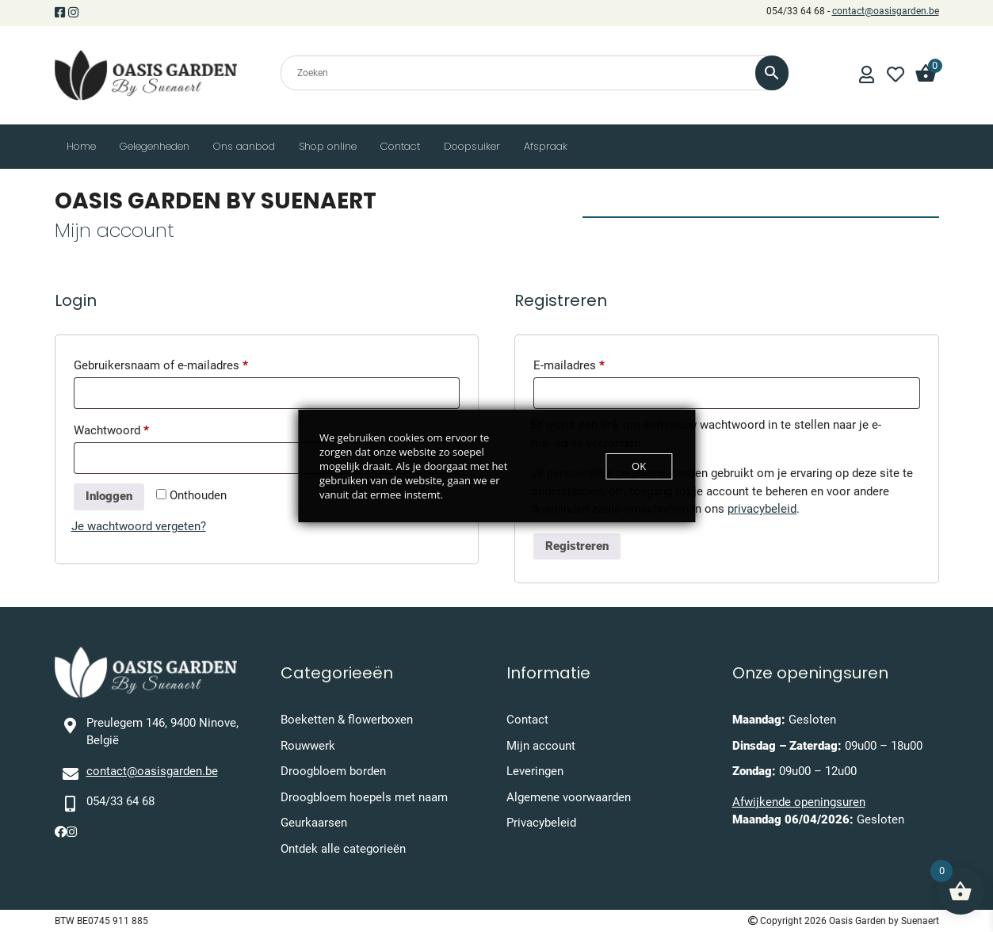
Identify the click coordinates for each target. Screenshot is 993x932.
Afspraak (545, 146)
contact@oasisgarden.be (885, 11)
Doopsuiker (472, 146)
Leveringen (534, 771)
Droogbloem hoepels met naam (364, 797)
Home (81, 146)
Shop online (328, 146)
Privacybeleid (541, 823)
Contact (400, 146)
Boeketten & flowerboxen (347, 719)
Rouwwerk (308, 746)
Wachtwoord (130, 427)
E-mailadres (587, 362)
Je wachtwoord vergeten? (138, 526)
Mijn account (540, 746)
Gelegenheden (154, 146)
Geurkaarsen (314, 823)
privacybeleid (762, 509)
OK (639, 466)
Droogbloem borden (333, 771)
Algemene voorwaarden (568, 797)
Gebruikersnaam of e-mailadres (179, 362)
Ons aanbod (244, 146)
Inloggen (109, 496)
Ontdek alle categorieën (343, 849)
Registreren (577, 546)
